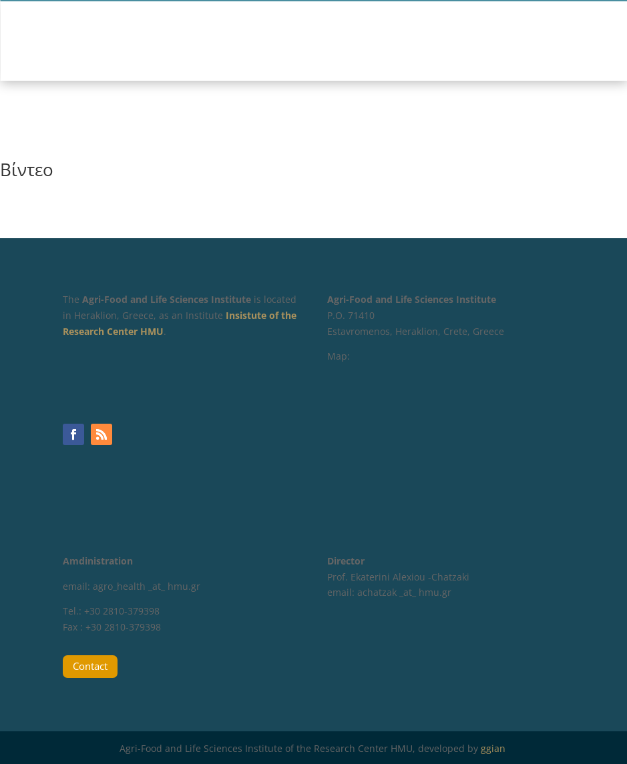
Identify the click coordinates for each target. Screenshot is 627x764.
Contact (90, 666)
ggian (494, 748)
